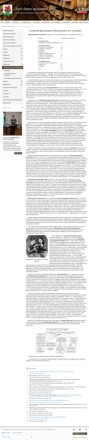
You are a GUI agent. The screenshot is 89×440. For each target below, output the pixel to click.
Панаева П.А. (6, 93)
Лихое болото (45, 22)
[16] (36, 281)
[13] (43, 230)
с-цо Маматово (56, 22)
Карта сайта (7, 432)
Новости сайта (18, 432)
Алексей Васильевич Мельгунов (13, 67)
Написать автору (82, 12)
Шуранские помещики (9, 39)
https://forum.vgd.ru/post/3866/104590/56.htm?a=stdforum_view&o (45, 402)
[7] (57, 133)
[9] (57, 158)
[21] (35, 308)
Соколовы (6, 96)
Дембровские (7, 84)
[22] (66, 317)
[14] (62, 237)
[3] (54, 89)
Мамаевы (7, 70)
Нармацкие (6, 55)
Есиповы (5, 52)
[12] (56, 209)
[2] (35, 83)
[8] (34, 281)
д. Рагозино (36, 22)
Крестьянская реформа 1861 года (12, 46)
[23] (49, 360)
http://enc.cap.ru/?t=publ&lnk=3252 (37, 373)
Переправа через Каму (9, 33)
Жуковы (5, 81)
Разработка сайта (77, 437)
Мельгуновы (11, 26)
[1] (81, 34)
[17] (40, 281)
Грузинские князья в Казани (80, 22)
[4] (59, 92)
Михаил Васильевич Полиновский (12, 100)
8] (35, 152)
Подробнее (18, 153)
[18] (38, 298)
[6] (58, 101)
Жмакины (6, 90)
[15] (54, 244)
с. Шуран (7, 22)
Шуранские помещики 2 (9, 43)
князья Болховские (8, 61)
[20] (75, 300)
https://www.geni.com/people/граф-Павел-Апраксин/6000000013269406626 (47, 417)
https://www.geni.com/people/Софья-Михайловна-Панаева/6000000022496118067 (49, 400)
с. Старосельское (26, 22)
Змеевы (5, 49)
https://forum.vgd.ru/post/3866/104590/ (38, 419)
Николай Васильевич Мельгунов (10, 74)
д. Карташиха (66, 22)
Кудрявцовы (6, 58)
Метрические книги (8, 36)
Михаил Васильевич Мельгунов (13, 78)
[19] (60, 300)
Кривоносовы (7, 103)
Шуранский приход (8, 30)
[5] (34, 97)
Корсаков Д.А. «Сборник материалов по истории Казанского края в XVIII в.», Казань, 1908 (51, 371)
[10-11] (82, 203)
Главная (2, 22)
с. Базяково (15, 22)
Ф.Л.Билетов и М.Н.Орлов (10, 87)
